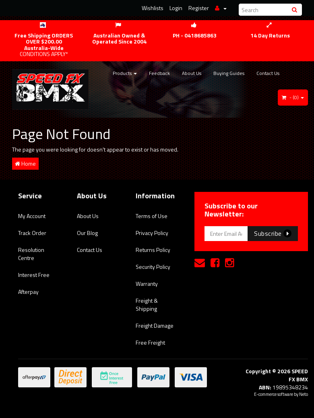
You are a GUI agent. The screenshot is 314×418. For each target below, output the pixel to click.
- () (293, 97)
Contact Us (267, 73)
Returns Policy (153, 249)
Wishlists (152, 8)
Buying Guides (228, 73)
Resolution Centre (31, 253)
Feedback (159, 73)
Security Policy (153, 266)
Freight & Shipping (147, 304)
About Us (191, 73)
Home (25, 163)
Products (125, 73)
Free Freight (150, 342)
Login (175, 8)
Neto (303, 394)
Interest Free (34, 274)
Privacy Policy (152, 233)
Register (198, 8)
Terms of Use (151, 216)
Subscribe (272, 233)
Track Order (32, 233)
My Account (31, 216)
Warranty (147, 283)
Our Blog (87, 233)
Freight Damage (155, 325)
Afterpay (28, 291)
